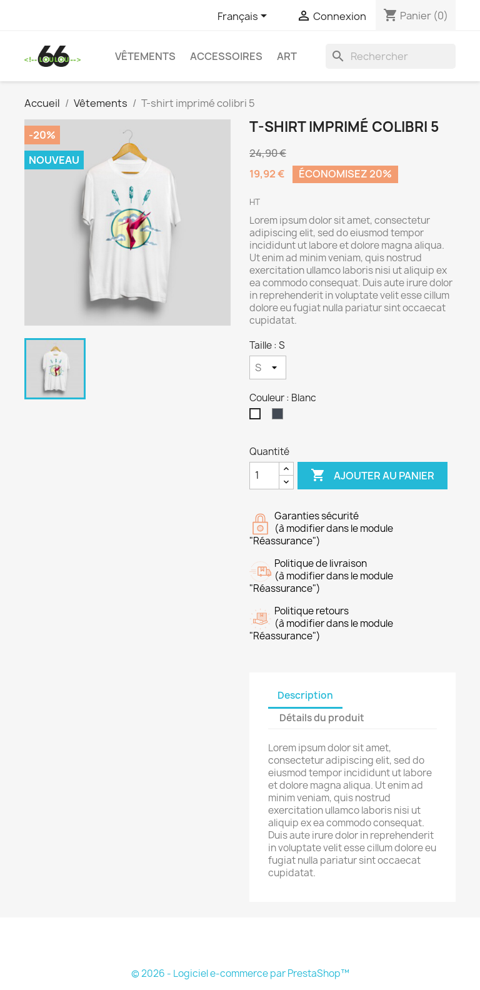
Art (287, 56)
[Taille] (267, 367)
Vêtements (145, 56)
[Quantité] (264, 475)
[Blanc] (257, 417)
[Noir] (280, 417)
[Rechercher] (391, 56)
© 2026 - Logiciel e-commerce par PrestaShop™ (240, 973)
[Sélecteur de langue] (244, 16)
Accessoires (226, 56)
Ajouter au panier (372, 476)
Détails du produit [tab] (321, 717)
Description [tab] (305, 695)
